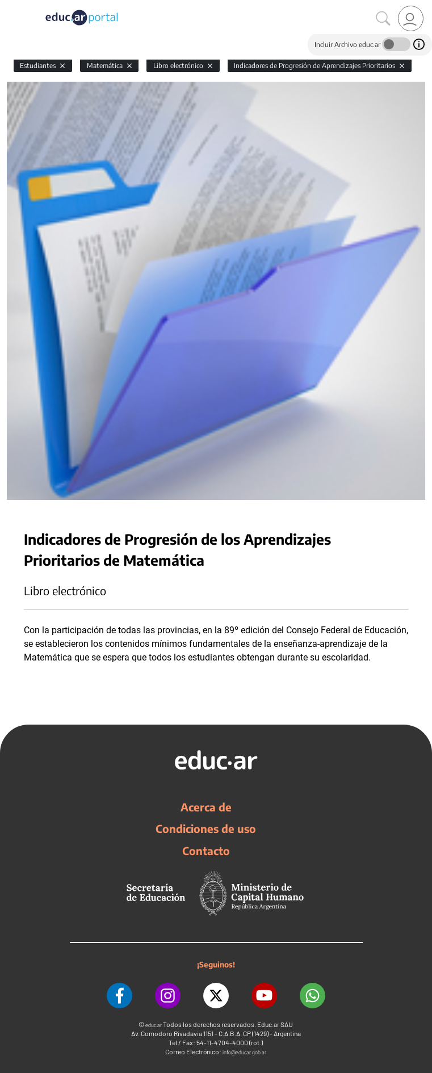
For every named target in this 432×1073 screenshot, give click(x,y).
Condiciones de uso (206, 828)
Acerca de (206, 807)
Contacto (206, 850)
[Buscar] (383, 18)
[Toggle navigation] (10, 6)
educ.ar (153, 1025)
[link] (410, 18)
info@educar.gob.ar (244, 1052)
